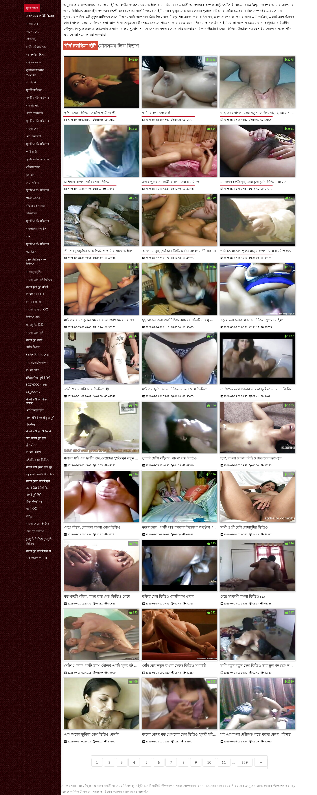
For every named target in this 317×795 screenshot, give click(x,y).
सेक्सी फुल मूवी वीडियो (37, 287)
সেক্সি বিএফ (33, 347)
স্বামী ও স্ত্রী (32, 152)
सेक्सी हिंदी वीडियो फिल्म (38, 488)
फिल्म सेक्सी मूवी (34, 501)
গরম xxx (31, 508)
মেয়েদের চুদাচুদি (35, 410)
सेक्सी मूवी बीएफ (34, 340)
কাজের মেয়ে (33, 31)
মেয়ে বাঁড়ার (32, 182)
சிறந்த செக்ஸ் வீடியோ (40, 474)
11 (224, 762)
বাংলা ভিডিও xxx (37, 309)
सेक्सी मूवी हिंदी (33, 495)
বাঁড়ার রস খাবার (35, 205)
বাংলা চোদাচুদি (34, 332)
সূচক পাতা (32, 8)
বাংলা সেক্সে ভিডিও (37, 523)
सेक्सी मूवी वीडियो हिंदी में (38, 551)
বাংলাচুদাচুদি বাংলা (37, 362)
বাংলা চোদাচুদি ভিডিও (39, 279)
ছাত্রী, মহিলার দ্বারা (36, 47)
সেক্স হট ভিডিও (35, 531)
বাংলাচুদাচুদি (33, 272)
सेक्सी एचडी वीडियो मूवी (38, 481)
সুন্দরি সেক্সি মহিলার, (38, 98)
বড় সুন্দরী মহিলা (35, 55)
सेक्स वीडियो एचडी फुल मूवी (40, 418)
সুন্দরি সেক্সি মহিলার (37, 121)
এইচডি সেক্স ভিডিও (38, 460)
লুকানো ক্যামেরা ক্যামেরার (35, 72)
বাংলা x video (35, 294)
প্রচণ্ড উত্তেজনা (34, 198)
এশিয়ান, (31, 39)
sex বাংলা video (36, 558)
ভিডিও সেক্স (33, 317)
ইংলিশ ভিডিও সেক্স (37, 355)
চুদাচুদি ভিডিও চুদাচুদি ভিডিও (39, 541)
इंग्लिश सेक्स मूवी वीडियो (38, 378)
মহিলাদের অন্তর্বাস (36, 229)
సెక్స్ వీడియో (33, 392)
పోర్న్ (29, 516)
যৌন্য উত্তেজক (34, 113)
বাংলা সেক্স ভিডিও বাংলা (90, 22)
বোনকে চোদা (33, 302)
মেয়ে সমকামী (33, 136)
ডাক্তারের (31, 213)
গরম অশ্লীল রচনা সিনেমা (158, 5)
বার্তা (28, 236)
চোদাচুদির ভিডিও (36, 325)
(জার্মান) (30, 175)
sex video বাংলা (36, 385)
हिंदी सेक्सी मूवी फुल (36, 438)
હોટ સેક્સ (32, 445)
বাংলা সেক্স (32, 24)
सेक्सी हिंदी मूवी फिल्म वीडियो (36, 401)
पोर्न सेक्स (30, 424)
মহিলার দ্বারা (33, 105)
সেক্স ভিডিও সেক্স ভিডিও (36, 262)
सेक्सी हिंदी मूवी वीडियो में (38, 431)
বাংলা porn (33, 452)
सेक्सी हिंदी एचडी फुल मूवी (39, 467)
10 (209, 762)
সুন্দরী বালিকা (34, 90)
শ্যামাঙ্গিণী (31, 82)
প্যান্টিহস (31, 252)
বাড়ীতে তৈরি (33, 62)
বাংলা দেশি (32, 370)
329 (244, 762)
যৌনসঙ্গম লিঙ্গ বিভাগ (118, 45)
